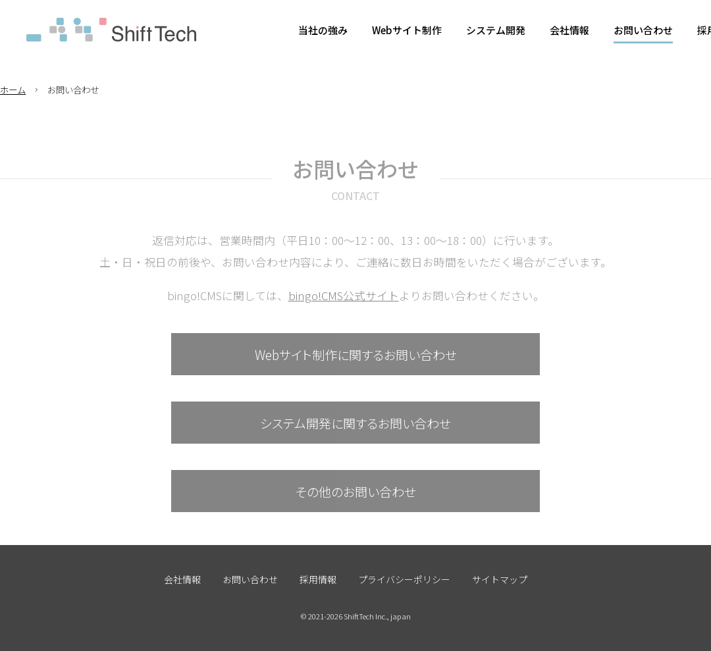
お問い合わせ (250, 579)
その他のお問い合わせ (356, 491)
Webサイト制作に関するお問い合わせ (356, 354)
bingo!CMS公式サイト (343, 295)
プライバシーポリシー (404, 579)
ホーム (13, 89)
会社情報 (182, 579)
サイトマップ (499, 579)
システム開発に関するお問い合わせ (355, 423)
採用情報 (318, 579)
